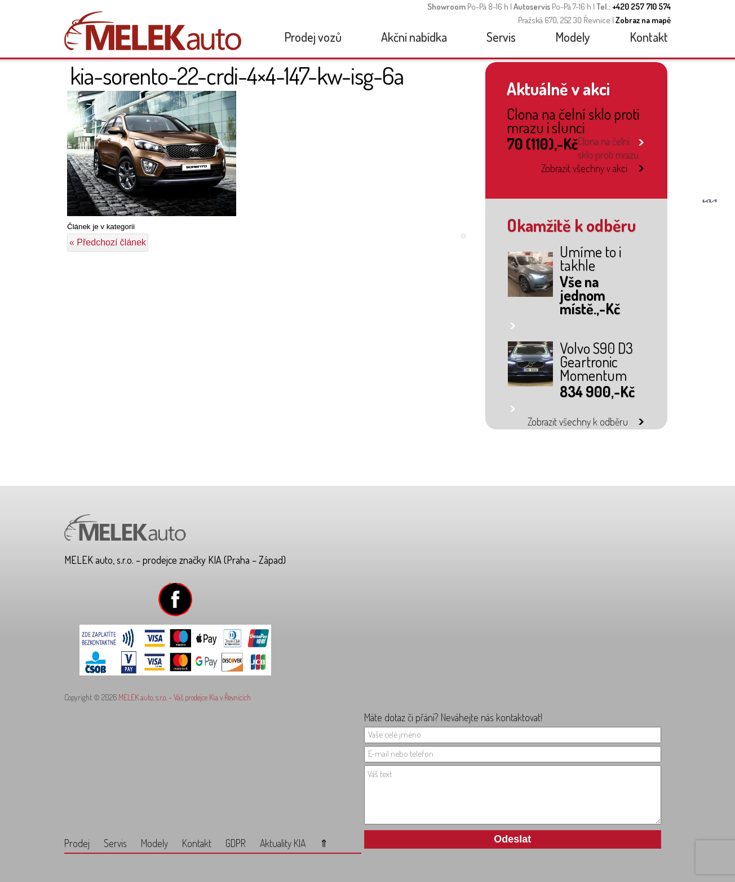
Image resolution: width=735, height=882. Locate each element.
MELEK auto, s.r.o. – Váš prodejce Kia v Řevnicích (184, 697)
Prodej (77, 843)
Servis (501, 37)
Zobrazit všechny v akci (584, 168)
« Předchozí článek (107, 242)
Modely (572, 37)
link (641, 140)
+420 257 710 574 (641, 6)
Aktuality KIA (282, 843)
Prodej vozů (313, 37)
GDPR (235, 843)
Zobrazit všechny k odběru (578, 421)
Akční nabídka (414, 37)
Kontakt (649, 37)
